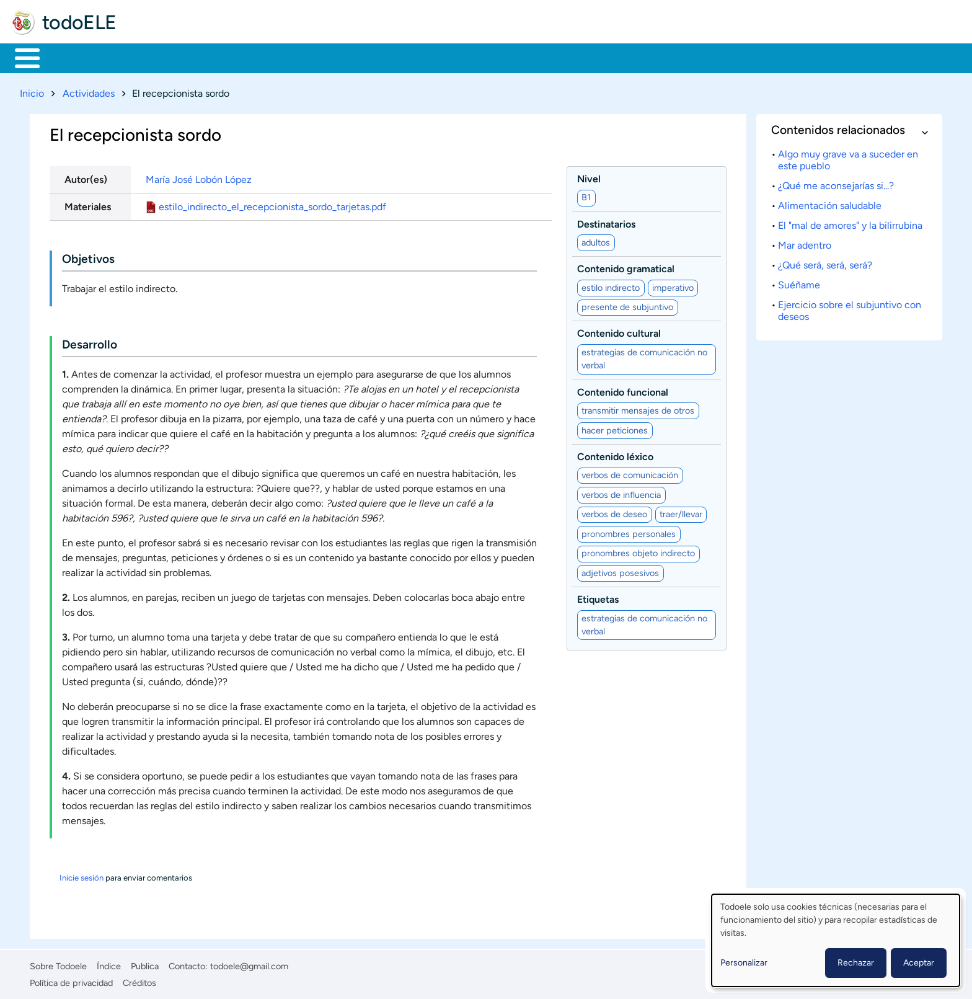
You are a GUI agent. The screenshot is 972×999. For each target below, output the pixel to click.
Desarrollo (89, 342)
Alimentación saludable (829, 203)
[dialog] (836, 940)
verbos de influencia (621, 492)
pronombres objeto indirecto (638, 551)
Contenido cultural (619, 331)
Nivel (589, 176)
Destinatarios (606, 222)
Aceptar (918, 962)
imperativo (673, 285)
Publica (145, 964)
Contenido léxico (615, 454)
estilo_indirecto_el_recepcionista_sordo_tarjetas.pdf (272, 204)
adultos (595, 240)
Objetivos (88, 257)
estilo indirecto (610, 285)
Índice (109, 964)
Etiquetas (598, 597)
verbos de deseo (614, 512)
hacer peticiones (614, 427)
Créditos (139, 980)
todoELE (79, 22)
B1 (586, 195)
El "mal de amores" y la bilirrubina (850, 223)
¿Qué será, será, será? (825, 263)
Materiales (70, 57)
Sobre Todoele (58, 964)
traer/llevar (681, 512)
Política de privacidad (71, 980)
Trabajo (227, 57)
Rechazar (855, 962)
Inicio (21, 57)
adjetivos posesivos (620, 570)
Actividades (89, 91)
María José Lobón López (199, 177)
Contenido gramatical (625, 267)
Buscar (517, 57)
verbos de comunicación (629, 472)
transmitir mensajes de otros (637, 408)
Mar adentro (804, 243)
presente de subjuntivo (627, 305)
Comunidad (460, 57)
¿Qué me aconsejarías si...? (836, 183)
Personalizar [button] (743, 962)
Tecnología (376, 57)
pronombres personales (628, 531)
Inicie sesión (82, 876)
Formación (152, 57)
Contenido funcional (622, 390)
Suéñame (799, 282)
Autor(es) (85, 177)
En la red (297, 57)
